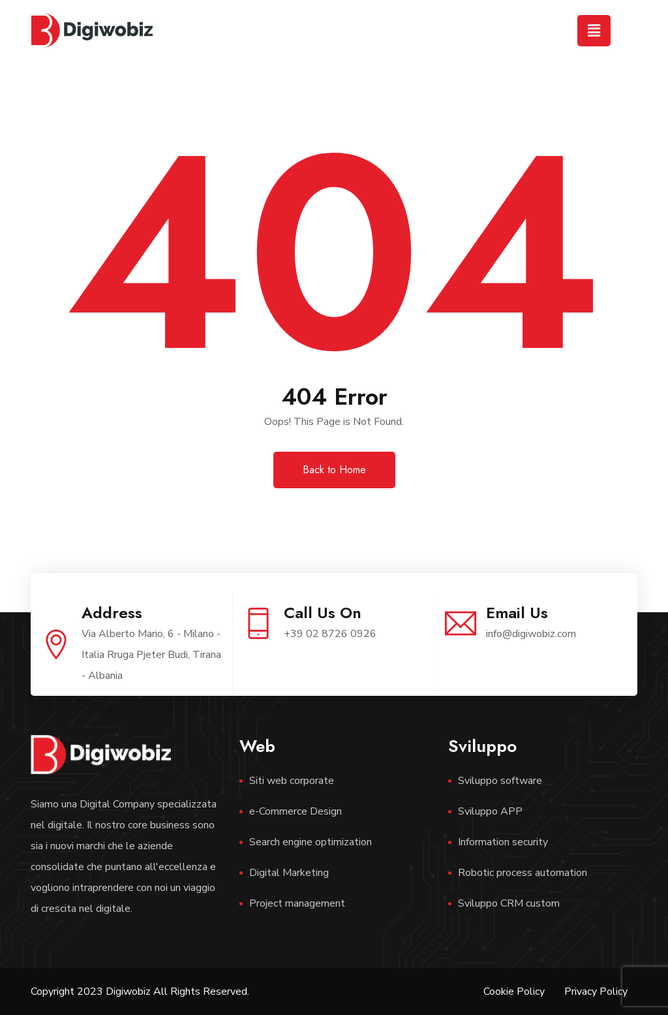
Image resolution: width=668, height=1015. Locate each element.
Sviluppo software (500, 780)
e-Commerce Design (295, 811)
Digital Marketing (289, 873)
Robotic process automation (522, 873)
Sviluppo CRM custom (509, 903)
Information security (503, 842)
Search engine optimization (310, 842)
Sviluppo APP (490, 811)
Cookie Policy (514, 991)
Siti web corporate (291, 780)
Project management (297, 903)
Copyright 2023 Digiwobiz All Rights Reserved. (140, 991)
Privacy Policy (596, 991)
